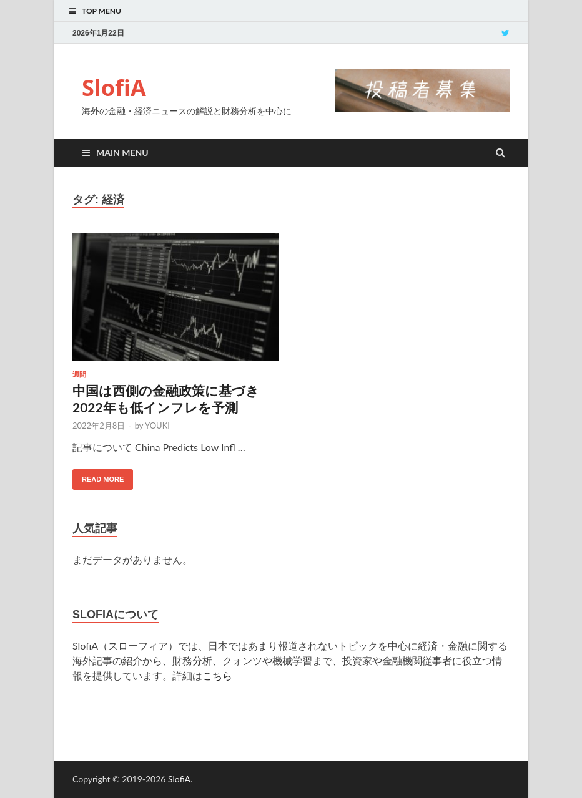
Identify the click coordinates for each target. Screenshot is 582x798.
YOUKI (157, 426)
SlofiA (114, 87)
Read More (103, 479)
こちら (217, 675)
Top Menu (101, 11)
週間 (79, 374)
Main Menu (122, 152)
